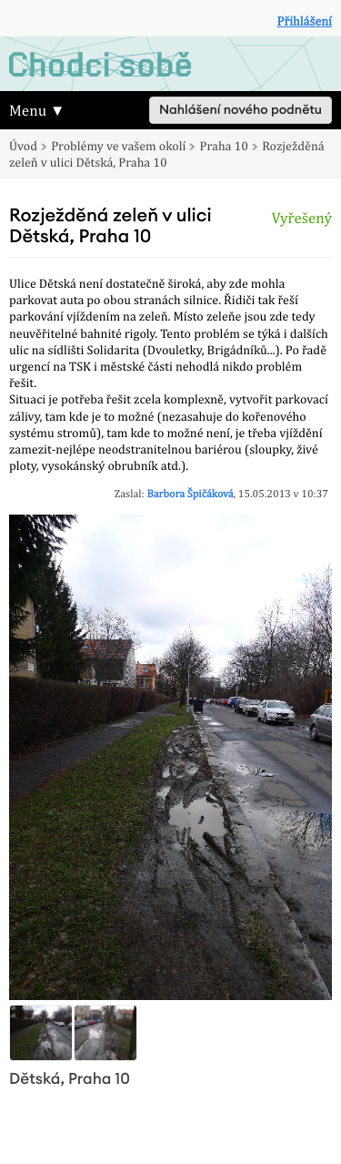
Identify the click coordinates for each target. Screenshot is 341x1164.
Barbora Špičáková (189, 493)
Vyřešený (302, 218)
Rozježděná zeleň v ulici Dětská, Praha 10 (167, 154)
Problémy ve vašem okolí (118, 146)
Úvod (23, 146)
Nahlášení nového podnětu (240, 110)
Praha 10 (224, 146)
